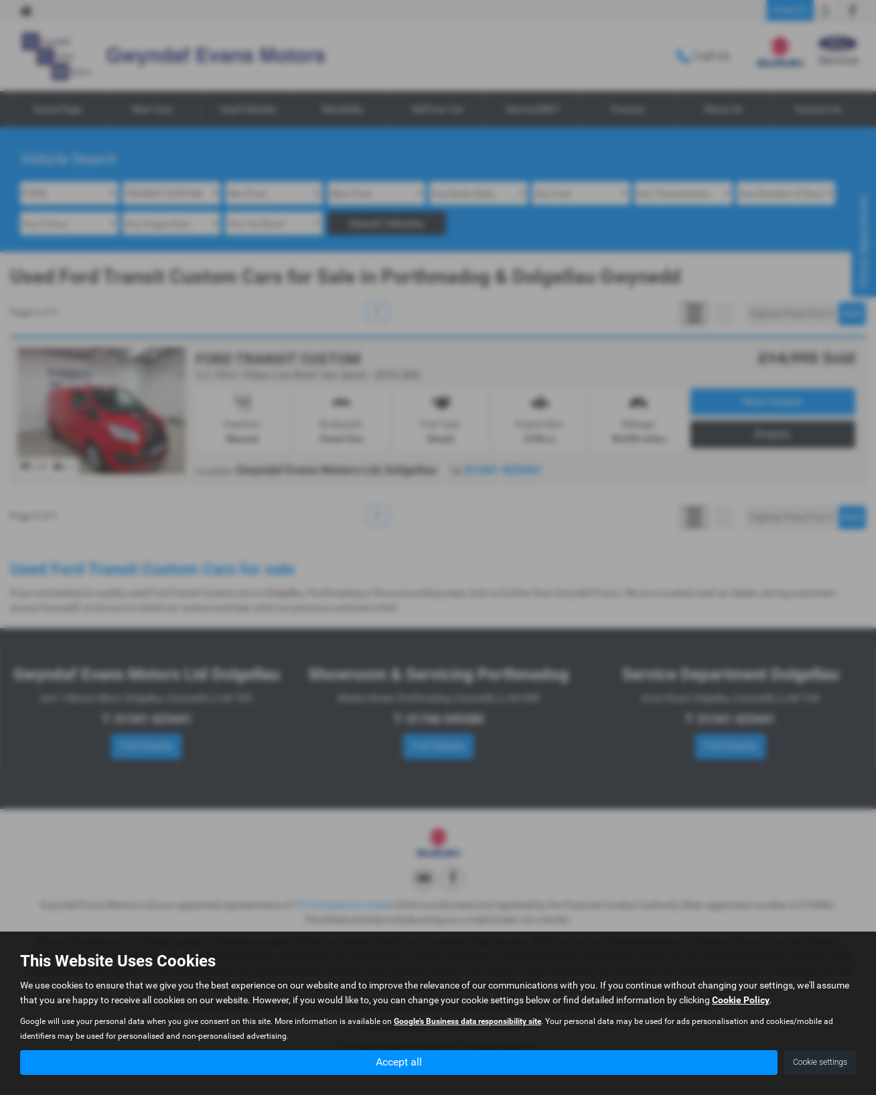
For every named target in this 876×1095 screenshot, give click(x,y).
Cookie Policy (741, 1000)
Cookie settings (820, 1062)
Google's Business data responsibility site (467, 1021)
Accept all (399, 1061)
